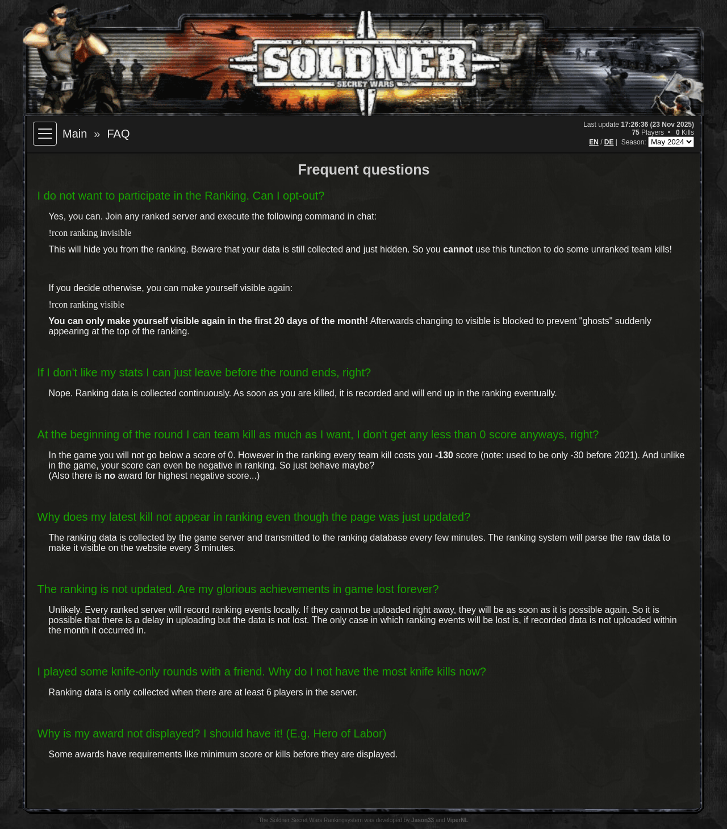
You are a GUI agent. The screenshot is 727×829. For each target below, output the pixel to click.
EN (594, 142)
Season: (634, 142)
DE (609, 142)
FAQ (118, 133)
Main (74, 133)
